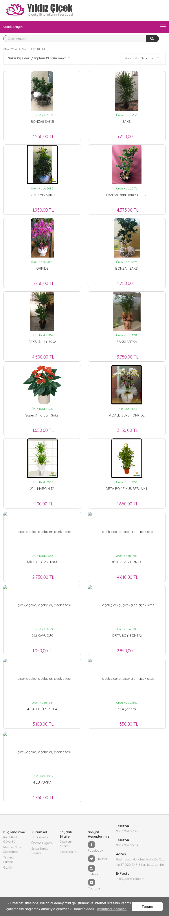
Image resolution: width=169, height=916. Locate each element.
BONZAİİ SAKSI (42, 121)
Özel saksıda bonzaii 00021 (127, 195)
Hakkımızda (39, 837)
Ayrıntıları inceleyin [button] (112, 909)
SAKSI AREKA (127, 342)
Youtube (94, 884)
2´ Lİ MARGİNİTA (42, 489)
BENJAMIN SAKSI (42, 195)
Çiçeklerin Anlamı (66, 844)
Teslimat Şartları (9, 859)
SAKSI (126, 121)
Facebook (95, 847)
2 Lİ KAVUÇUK (42, 635)
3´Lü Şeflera (127, 709)
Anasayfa (10, 49)
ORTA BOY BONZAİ (127, 635)
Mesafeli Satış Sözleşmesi (12, 849)
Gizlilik (7, 867)
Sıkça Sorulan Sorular (40, 851)
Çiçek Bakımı (68, 852)
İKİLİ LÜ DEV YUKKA (42, 562)
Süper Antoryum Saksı (42, 415)
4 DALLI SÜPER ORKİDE (127, 415)
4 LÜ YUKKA (42, 782)
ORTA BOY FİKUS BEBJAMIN (126, 489)
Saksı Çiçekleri (33, 49)
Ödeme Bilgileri (41, 843)
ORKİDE (42, 268)
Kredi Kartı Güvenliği (10, 839)
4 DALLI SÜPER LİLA (42, 709)
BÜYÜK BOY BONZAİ (127, 562)
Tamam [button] (147, 906)
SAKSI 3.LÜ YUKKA (42, 342)
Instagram (95, 870)
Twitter (98, 858)
